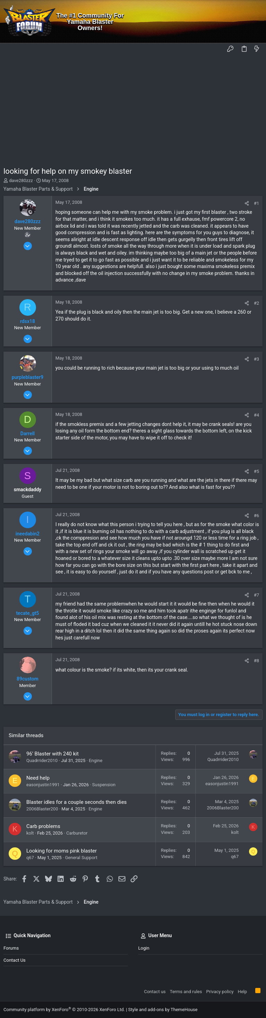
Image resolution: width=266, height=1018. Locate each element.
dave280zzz (21, 180)
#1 (256, 203)
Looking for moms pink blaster (61, 851)
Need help (38, 778)
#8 (256, 660)
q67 (30, 857)
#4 (256, 415)
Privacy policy (219, 991)
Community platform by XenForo (64, 1009)
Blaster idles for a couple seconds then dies (76, 802)
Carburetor (77, 833)
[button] (10, 49)
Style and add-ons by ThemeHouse (162, 1009)
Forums (11, 948)
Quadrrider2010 (41, 760)
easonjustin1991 (43, 784)
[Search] (256, 22)
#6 (256, 515)
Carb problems (43, 826)
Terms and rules (186, 991)
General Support (81, 857)
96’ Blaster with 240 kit (52, 754)
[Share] (246, 203)
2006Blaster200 (42, 808)
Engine (95, 760)
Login (143, 948)
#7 (256, 595)
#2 (256, 303)
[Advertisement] (133, 107)
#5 (256, 471)
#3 (256, 359)
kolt (30, 833)
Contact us (14, 960)
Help (242, 991)
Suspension (103, 784)
